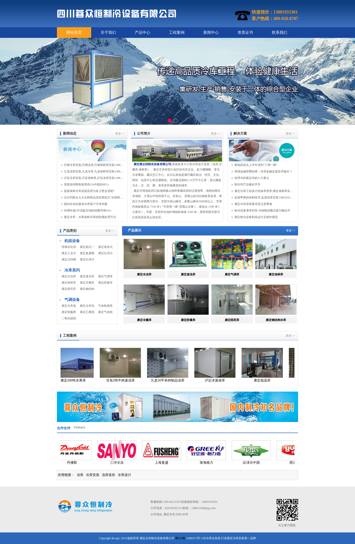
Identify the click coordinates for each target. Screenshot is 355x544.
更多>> (119, 133)
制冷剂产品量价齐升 (247, 184)
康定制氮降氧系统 (68, 312)
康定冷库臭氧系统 (68, 305)
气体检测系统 (105, 305)
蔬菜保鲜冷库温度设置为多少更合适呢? (89, 191)
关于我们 (108, 32)
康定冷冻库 (68, 276)
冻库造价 (108, 475)
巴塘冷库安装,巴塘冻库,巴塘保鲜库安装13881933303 (93, 165)
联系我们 (279, 32)
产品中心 (142, 32)
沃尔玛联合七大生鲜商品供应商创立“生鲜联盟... (93, 197)
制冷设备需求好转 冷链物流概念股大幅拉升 (262, 210)
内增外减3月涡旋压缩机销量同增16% (87, 210)
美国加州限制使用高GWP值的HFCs (86, 184)
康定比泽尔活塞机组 (105, 253)
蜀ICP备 (180, 538)
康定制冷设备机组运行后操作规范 (256, 217)
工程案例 (176, 32)
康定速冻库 (87, 276)
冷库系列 (72, 270)
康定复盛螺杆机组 (87, 253)
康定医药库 (68, 289)
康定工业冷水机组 (68, 253)
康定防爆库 (105, 282)
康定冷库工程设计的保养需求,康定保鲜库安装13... (264, 191)
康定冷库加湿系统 (87, 305)
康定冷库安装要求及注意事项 (253, 204)
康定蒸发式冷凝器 (105, 247)
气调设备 (72, 300)
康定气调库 (105, 276)
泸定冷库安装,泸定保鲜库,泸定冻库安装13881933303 (93, 178)
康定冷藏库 (87, 282)
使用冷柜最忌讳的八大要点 (251, 178)
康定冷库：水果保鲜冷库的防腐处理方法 (90, 217)
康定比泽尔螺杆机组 (87, 259)
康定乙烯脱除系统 (87, 312)
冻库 (80, 475)
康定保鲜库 (68, 282)
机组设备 (72, 241)
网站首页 (74, 32)
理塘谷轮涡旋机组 (68, 247)
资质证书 (245, 32)
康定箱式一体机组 (87, 247)
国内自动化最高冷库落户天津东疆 (85, 204)
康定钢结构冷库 (87, 289)
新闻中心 (211, 32)
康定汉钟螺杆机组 (68, 259)
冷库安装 (92, 475)
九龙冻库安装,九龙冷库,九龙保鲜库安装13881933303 (93, 171)
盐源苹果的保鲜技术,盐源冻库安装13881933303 (264, 197)
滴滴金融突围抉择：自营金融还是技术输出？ (263, 171)
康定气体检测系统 (105, 312)
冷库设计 (124, 475)
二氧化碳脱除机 (68, 318)
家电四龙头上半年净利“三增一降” (256, 165)
